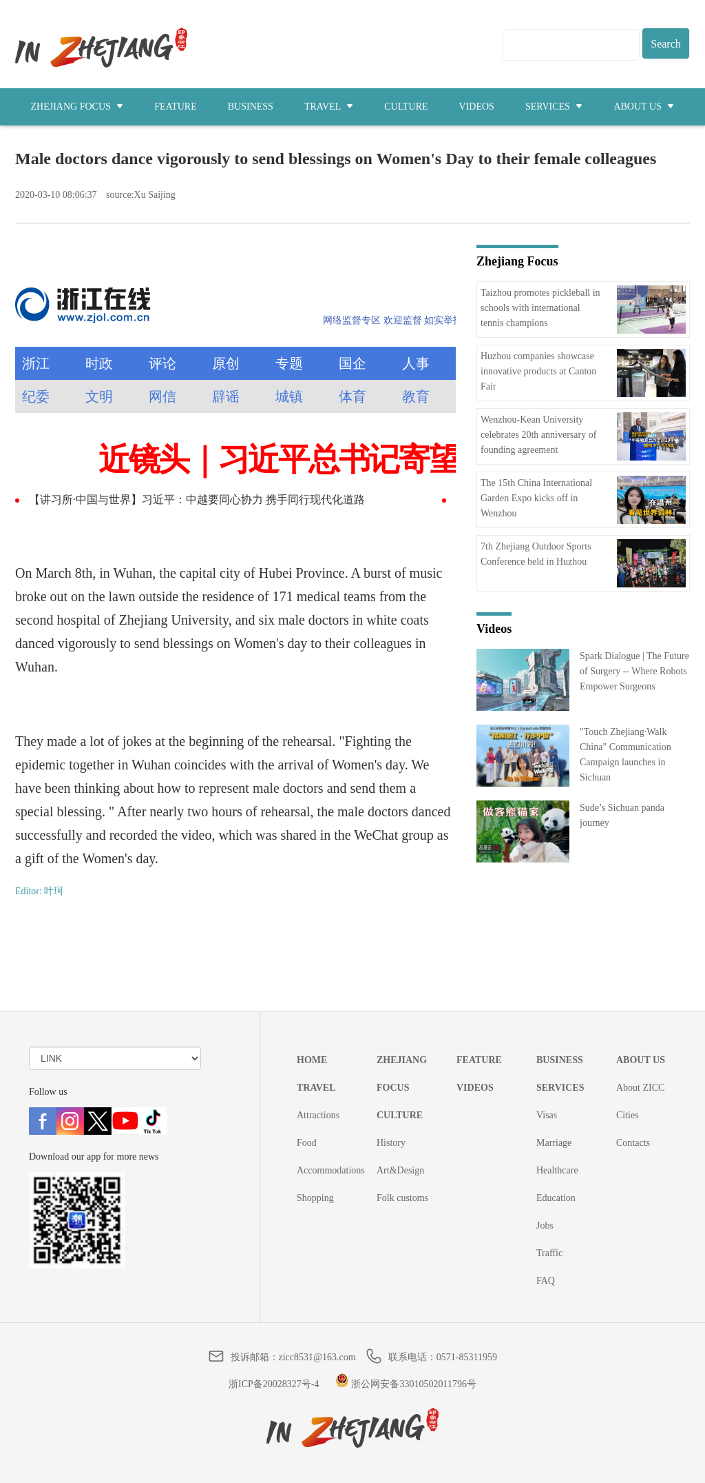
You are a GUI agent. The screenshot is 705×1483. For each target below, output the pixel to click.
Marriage (553, 1143)
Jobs (545, 1225)
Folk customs (402, 1198)
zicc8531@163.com (317, 1357)
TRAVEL (328, 106)
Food (307, 1143)
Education (556, 1198)
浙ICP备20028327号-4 (274, 1384)
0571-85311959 (466, 1357)
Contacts (633, 1143)
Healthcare (557, 1170)
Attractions (318, 1115)
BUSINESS (250, 106)
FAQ (545, 1280)
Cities (627, 1115)
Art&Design (400, 1170)
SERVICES (554, 106)
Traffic (549, 1253)
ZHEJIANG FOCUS (77, 106)
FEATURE (175, 106)
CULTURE (406, 106)
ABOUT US (643, 106)
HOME (312, 1060)
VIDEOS (476, 106)
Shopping (315, 1198)
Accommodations (331, 1170)
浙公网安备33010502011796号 (405, 1384)
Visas (546, 1115)
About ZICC (640, 1087)
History (391, 1143)
